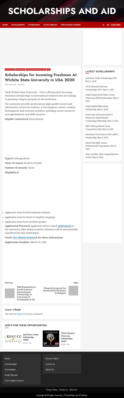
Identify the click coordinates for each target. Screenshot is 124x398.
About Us (49, 369)
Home (5, 25)
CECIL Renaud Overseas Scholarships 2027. (67, 337)
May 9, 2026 (28, 343)
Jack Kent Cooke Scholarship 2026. (31, 337)
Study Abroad (50, 25)
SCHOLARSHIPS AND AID (62, 11)
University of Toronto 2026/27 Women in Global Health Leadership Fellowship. (99, 117)
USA (48, 69)
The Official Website (24, 237)
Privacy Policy (51, 358)
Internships (34, 25)
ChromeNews (69, 395)
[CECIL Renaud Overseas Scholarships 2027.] (51, 338)
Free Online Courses (71, 25)
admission (64, 225)
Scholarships (18, 25)
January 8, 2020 (11, 85)
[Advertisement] (41, 48)
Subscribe (113, 25)
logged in (21, 314)
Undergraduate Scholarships (36, 69)
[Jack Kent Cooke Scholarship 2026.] (13, 338)
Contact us (50, 364)
